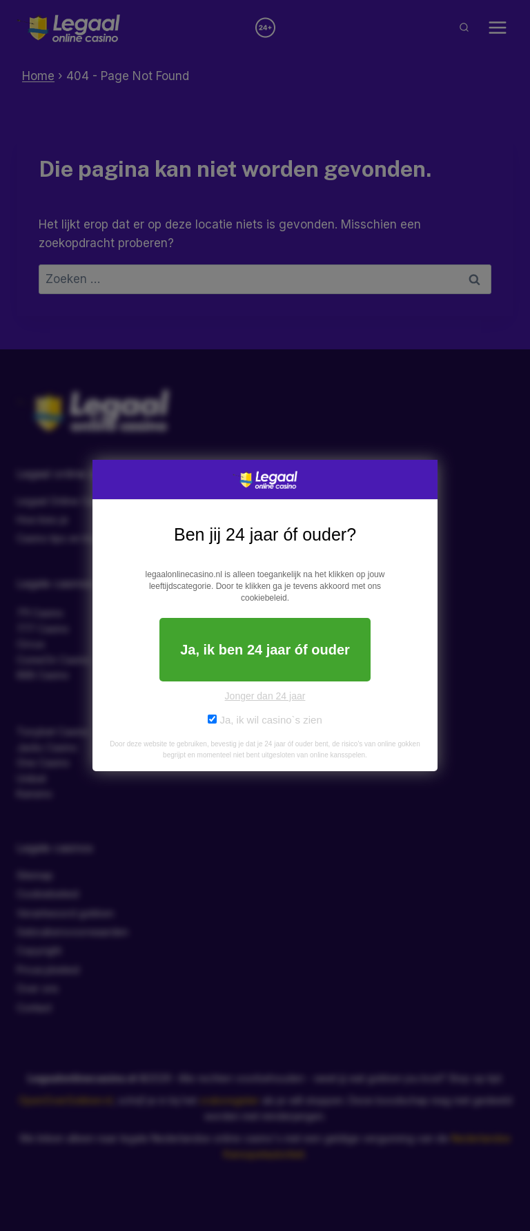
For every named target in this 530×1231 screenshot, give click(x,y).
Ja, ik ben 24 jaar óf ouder (265, 649)
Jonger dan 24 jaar (265, 695)
